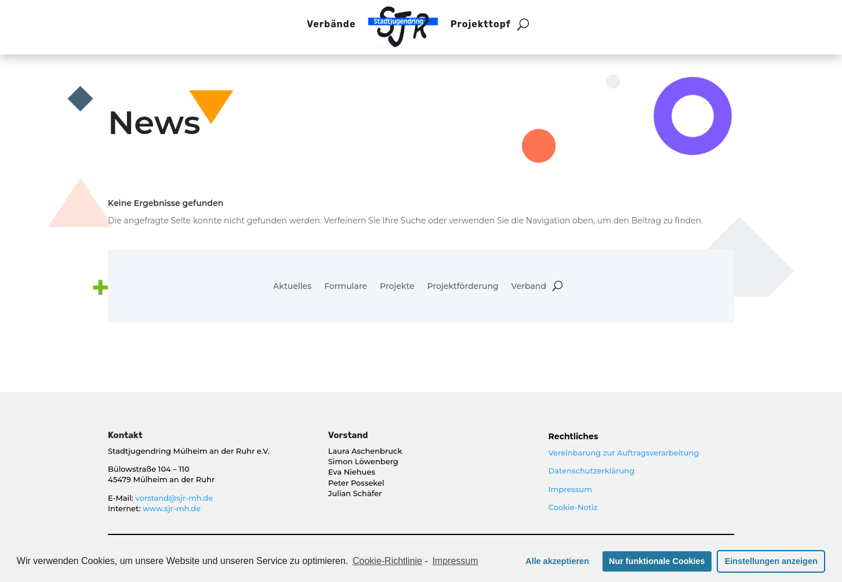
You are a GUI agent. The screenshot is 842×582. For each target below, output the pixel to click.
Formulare (345, 286)
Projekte (397, 286)
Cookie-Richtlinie (387, 561)
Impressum (570, 489)
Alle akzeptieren (557, 561)
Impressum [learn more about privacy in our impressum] (455, 561)
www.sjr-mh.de (172, 508)
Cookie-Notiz (573, 507)
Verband (528, 286)
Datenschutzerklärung (592, 470)
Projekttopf (481, 24)
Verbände (331, 24)
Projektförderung (463, 286)
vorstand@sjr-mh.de (174, 498)
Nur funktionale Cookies (657, 561)
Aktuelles (292, 286)
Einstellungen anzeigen (771, 561)
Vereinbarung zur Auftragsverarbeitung (624, 452)
